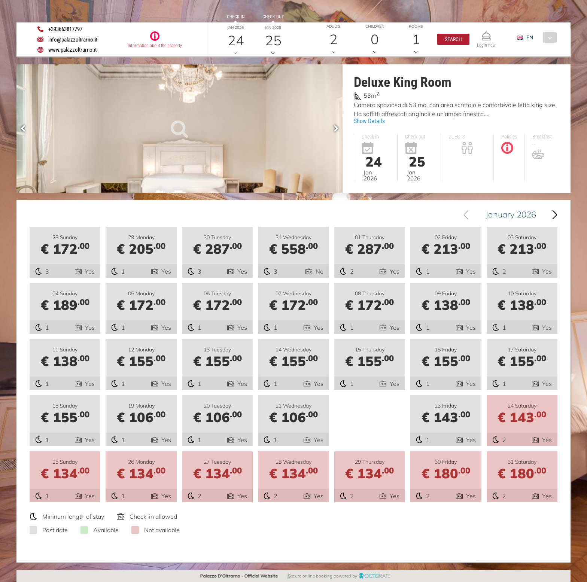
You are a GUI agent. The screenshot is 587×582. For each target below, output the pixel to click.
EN (529, 37)
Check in (235, 17)
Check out (273, 17)
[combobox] (539, 37)
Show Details (369, 121)
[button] (453, 39)
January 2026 (511, 214)
